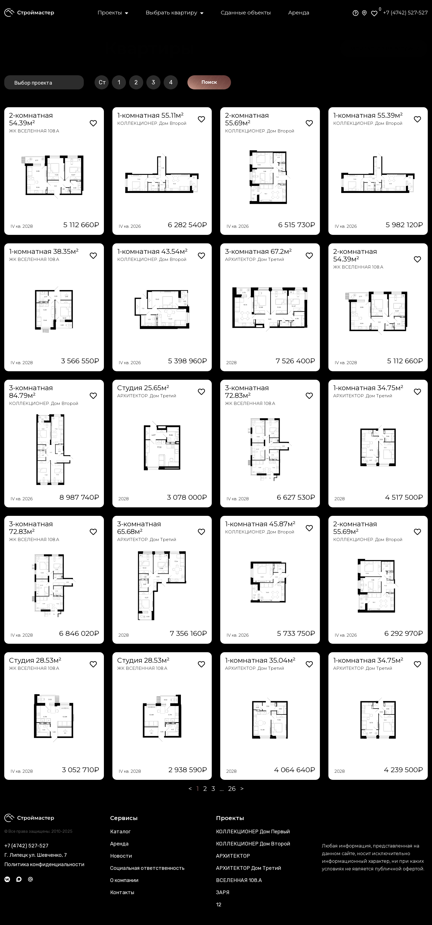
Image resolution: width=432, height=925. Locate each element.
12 (218, 905)
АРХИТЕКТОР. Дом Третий (254, 259)
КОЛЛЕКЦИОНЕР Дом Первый (253, 832)
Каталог (120, 832)
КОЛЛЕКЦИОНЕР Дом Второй (253, 844)
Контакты (122, 892)
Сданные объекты (246, 12)
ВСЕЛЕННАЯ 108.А (239, 880)
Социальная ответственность (147, 868)
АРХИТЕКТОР (233, 856)
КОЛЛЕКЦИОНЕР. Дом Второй (152, 123)
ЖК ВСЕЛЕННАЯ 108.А (34, 131)
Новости (121, 856)
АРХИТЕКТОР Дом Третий (248, 868)
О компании (124, 880)
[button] (149, 48)
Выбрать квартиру (175, 12)
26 (232, 789)
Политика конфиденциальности (44, 864)
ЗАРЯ (222, 892)
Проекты (112, 12)
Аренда (298, 12)
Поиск (209, 82)
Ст (102, 82)
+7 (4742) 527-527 (405, 13)
